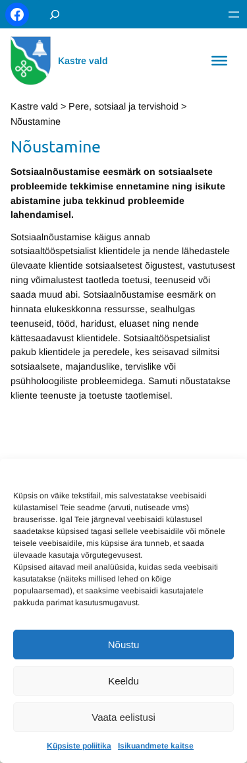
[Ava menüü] (234, 14)
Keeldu (123, 680)
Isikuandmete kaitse (156, 745)
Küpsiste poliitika (79, 745)
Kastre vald (82, 60)
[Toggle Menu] (219, 60)
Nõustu (124, 644)
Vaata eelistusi (123, 717)
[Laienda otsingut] (54, 14)
